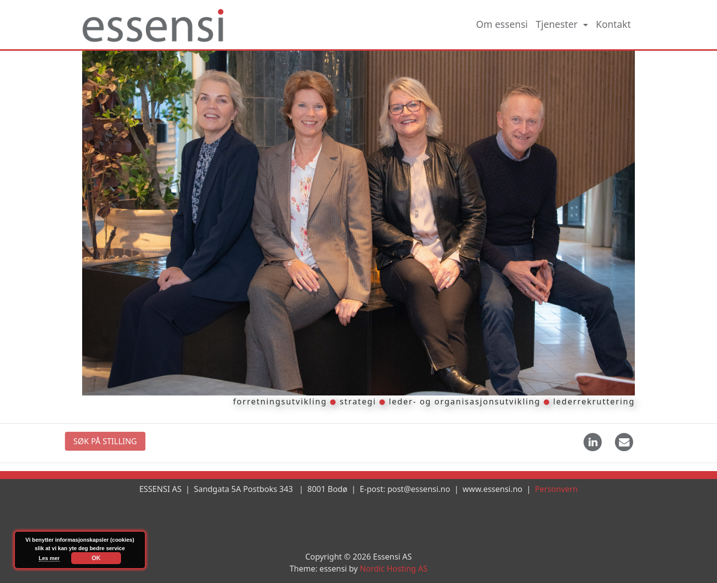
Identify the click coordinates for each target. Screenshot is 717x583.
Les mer (49, 558)
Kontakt (613, 24)
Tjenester (558, 24)
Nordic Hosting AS (394, 568)
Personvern (556, 489)
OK (96, 558)
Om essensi (502, 24)
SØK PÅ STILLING (93, 441)
